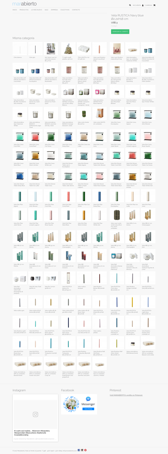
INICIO (15, 10)
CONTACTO (76, 10)
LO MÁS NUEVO (36, 10)
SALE (46, 10)
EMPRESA (54, 10)
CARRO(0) (148, 5)
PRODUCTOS (24, 10)
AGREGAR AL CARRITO (120, 31)
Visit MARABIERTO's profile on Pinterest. (126, 395)
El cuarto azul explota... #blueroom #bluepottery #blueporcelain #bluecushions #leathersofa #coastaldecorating (32, 433)
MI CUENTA (137, 5)
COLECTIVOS (65, 10)
